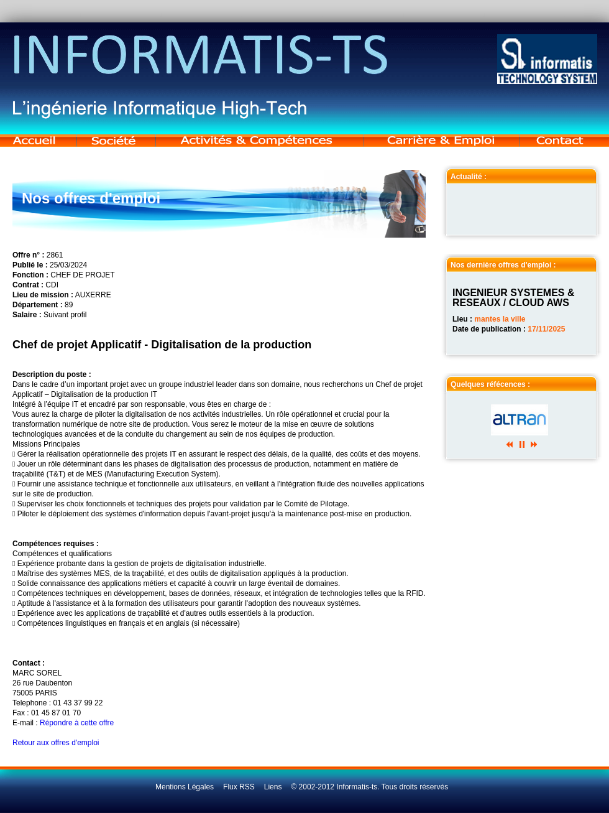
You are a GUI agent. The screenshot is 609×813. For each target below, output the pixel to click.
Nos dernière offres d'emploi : (503, 265)
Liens (273, 787)
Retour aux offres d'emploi (55, 742)
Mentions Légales (184, 787)
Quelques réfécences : (490, 384)
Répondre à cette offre (77, 722)
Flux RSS (239, 787)
